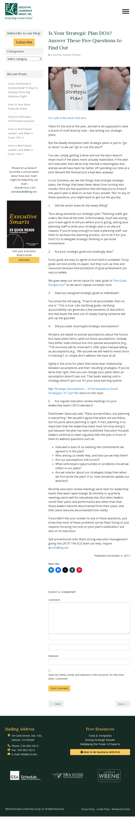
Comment (54, 600)
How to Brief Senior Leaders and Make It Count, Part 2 (20, 134)
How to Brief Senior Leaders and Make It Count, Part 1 (20, 150)
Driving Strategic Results (100, 740)
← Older (56, 704)
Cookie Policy (103, 809)
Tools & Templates (100, 736)
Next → (122, 704)
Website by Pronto (121, 809)
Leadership (56, 55)
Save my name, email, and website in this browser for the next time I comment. (86, 677)
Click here (24, 260)
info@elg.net (60, 548)
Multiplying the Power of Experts (100, 744)
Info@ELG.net (28, 754)
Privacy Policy (88, 809)
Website (53, 656)
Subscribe (24, 42)
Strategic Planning (71, 55)
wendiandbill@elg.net (24, 192)
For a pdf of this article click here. (67, 118)
